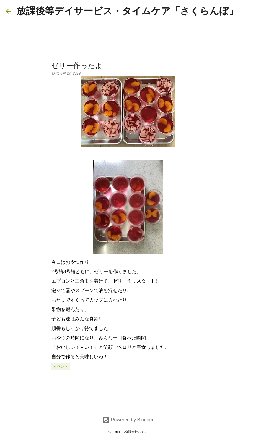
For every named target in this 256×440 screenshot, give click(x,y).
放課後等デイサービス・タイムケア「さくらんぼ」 (127, 11)
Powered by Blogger (128, 419)
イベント (61, 366)
